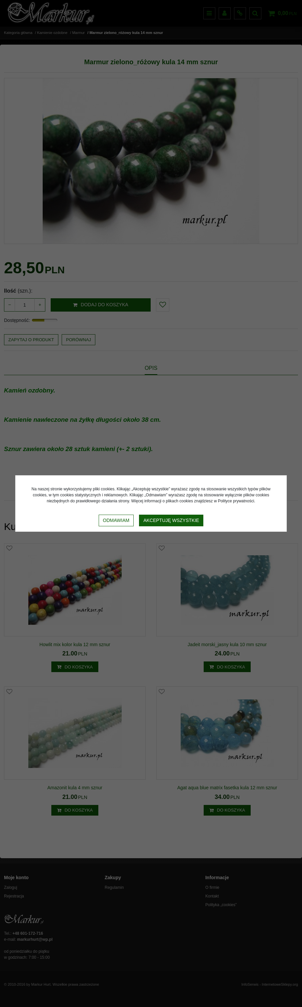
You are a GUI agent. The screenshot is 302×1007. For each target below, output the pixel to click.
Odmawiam (116, 520)
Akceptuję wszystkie (171, 520)
